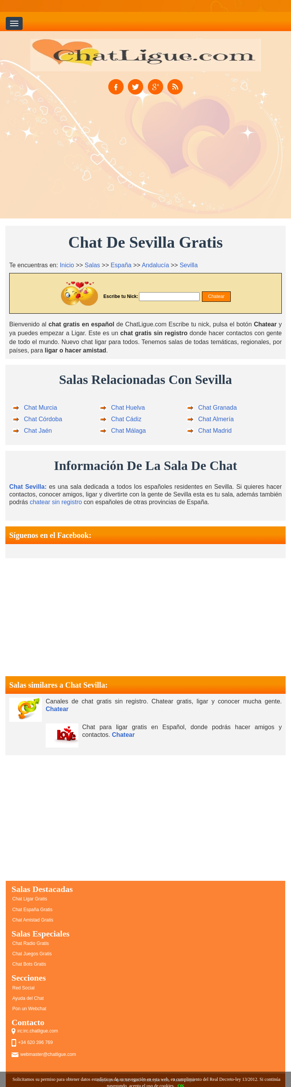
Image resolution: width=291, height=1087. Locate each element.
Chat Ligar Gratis (29, 899)
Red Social (23, 988)
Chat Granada (217, 407)
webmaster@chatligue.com (48, 1054)
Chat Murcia (40, 407)
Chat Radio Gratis (30, 943)
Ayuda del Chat (28, 998)
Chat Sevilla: (28, 486)
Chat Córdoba (43, 419)
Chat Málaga (128, 430)
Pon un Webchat (29, 1008)
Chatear (57, 709)
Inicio (67, 265)
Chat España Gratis (32, 909)
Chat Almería (215, 419)
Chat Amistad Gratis (32, 920)
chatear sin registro (56, 502)
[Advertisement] (145, 165)
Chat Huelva (128, 407)
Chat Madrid (214, 430)
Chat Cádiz (126, 419)
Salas (92, 265)
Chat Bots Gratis (29, 964)
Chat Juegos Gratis (32, 953)
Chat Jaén (38, 430)
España (121, 265)
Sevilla (189, 265)
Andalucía (155, 265)
